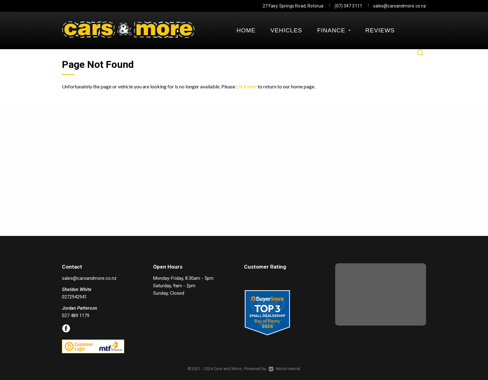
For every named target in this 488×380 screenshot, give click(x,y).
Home (246, 30)
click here (246, 86)
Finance (333, 30)
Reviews (380, 30)
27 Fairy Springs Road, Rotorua (293, 5)
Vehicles (286, 30)
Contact (252, 52)
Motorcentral (284, 368)
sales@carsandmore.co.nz (399, 5)
